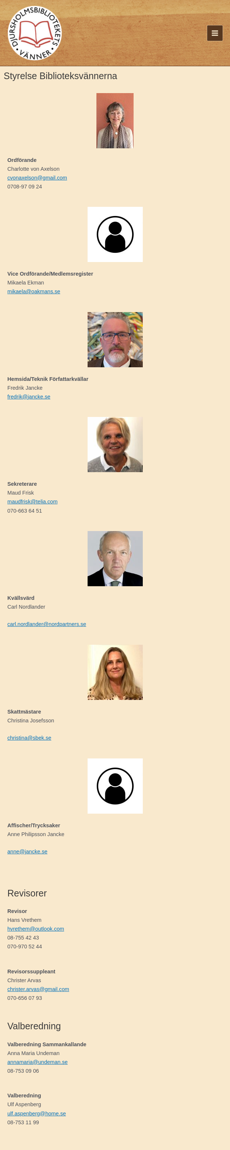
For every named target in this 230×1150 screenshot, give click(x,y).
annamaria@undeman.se (37, 1062)
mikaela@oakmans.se (33, 291)
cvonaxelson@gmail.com (37, 178)
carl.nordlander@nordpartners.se (46, 624)
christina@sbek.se (29, 738)
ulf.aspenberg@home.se (36, 1114)
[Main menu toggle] (215, 33)
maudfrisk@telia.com (32, 502)
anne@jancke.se (27, 851)
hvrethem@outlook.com (35, 929)
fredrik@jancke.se (28, 397)
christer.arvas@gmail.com (38, 989)
